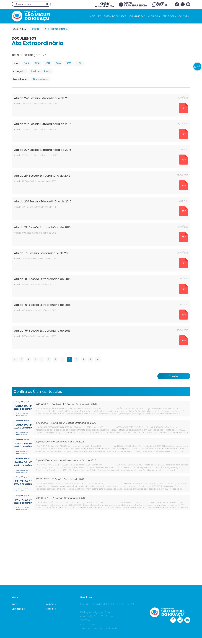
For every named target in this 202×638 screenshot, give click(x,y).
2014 (78, 63)
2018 (36, 63)
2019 (25, 63)
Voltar (174, 376)
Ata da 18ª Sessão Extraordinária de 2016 (42, 279)
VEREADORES (18, 609)
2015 (68, 63)
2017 (46, 63)
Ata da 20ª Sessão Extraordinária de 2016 (42, 201)
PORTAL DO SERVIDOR (115, 16)
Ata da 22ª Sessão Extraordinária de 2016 (42, 150)
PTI (99, 16)
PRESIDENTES (169, 16)
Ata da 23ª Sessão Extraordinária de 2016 (42, 124)
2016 (57, 63)
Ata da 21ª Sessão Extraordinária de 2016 (42, 176)
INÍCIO (92, 16)
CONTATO (184, 16)
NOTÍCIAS (51, 604)
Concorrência (39, 79)
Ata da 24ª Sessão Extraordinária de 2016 (42, 98)
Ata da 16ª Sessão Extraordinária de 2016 (42, 305)
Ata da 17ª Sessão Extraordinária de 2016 (42, 253)
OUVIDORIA (154, 16)
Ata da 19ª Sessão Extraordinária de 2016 (42, 227)
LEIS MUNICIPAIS (137, 16)
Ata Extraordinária (40, 71)
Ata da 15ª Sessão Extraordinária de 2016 (42, 331)
